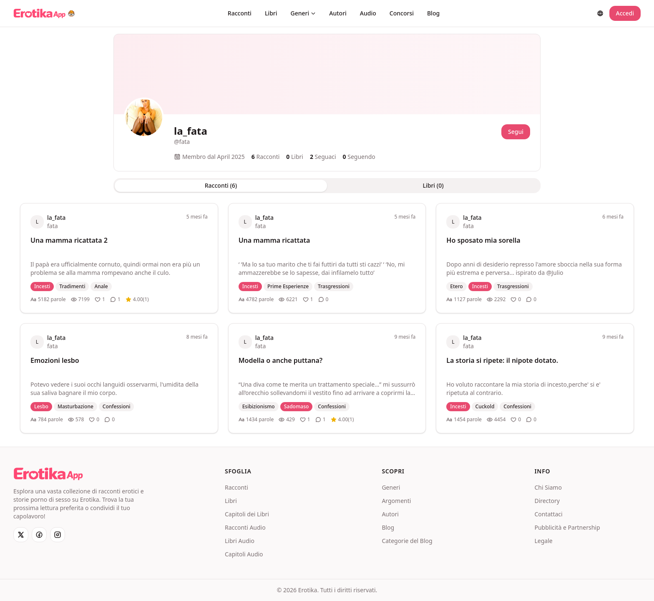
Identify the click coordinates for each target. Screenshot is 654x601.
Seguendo (359, 157)
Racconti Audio (245, 527)
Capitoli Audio (244, 554)
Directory (546, 501)
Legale (543, 541)
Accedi (625, 13)
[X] (20, 534)
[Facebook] (39, 534)
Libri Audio (239, 541)
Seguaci (323, 157)
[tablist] (327, 185)
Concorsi (402, 13)
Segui (515, 132)
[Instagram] (57, 534)
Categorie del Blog (407, 541)
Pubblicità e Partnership (567, 527)
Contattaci (548, 514)
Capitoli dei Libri (247, 514)
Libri (271, 13)
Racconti (240, 13)
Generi (303, 13)
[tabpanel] (327, 318)
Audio (368, 13)
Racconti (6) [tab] (221, 185)
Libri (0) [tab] (433, 185)
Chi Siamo (547, 487)
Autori (338, 13)
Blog (433, 13)
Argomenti (396, 501)
